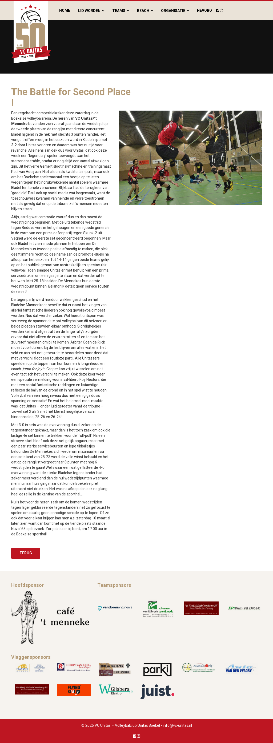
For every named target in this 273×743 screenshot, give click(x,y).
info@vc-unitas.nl (177, 725)
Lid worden (89, 11)
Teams (118, 11)
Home (64, 10)
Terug (25, 553)
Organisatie (173, 11)
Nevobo (204, 10)
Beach (143, 11)
